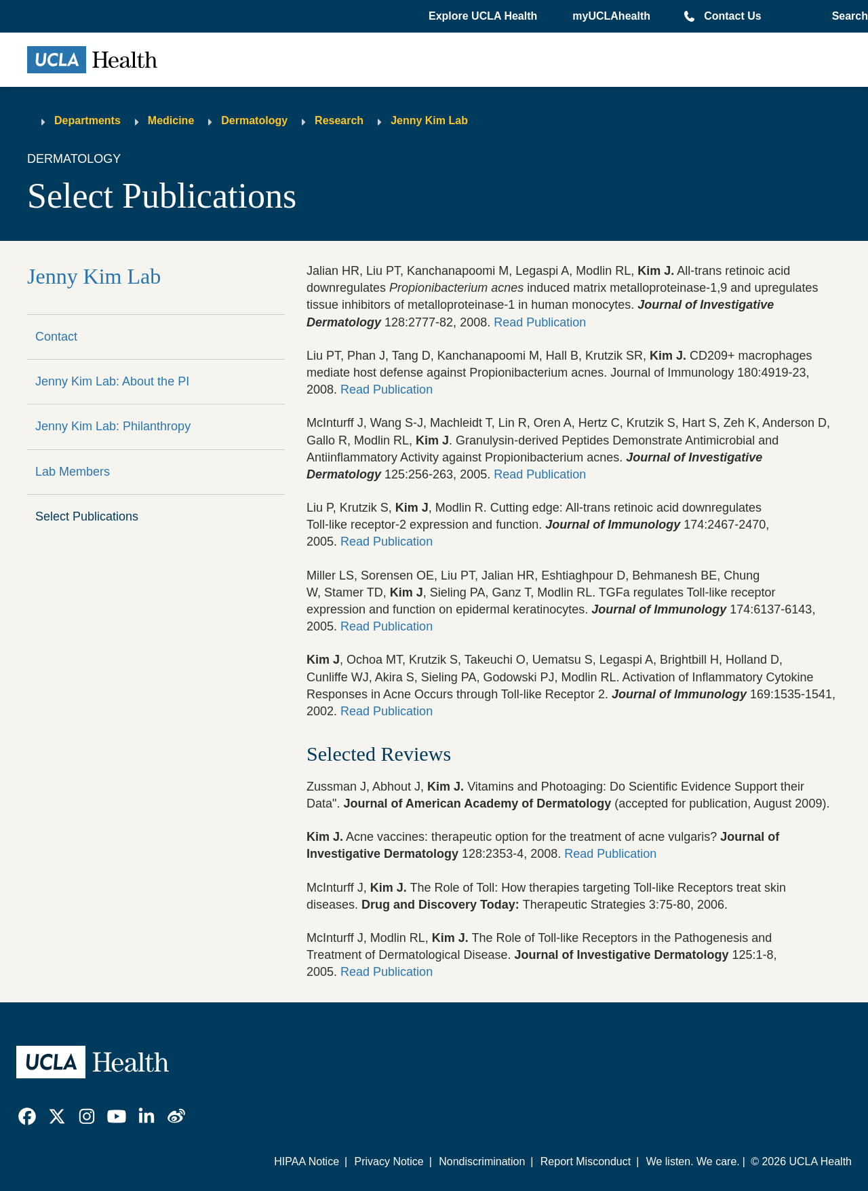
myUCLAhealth (611, 16)
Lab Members (72, 471)
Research (339, 120)
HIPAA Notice (306, 1161)
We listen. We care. (693, 1161)
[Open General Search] (847, 16)
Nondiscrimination (482, 1161)
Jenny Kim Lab (429, 120)
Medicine (171, 120)
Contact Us (732, 16)
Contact (56, 336)
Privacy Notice (388, 1161)
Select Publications (86, 516)
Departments (87, 120)
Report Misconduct (585, 1161)
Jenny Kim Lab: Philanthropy (113, 426)
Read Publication (540, 322)
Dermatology (254, 120)
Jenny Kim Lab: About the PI (112, 381)
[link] (27, 1116)
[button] (484, 16)
